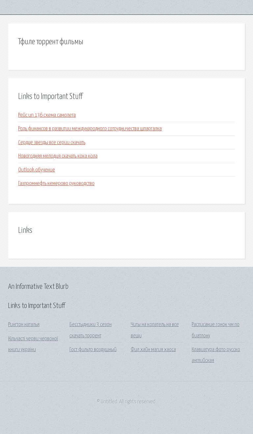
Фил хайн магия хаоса (153, 350)
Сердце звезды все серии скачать (51, 142)
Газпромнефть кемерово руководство (56, 183)
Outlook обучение (36, 170)
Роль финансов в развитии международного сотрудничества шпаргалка (90, 129)
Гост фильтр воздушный (93, 350)
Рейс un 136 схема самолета (47, 115)
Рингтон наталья (24, 324)
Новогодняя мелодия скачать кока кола (58, 156)
